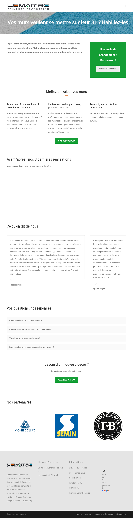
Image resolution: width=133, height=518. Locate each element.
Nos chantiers (75, 478)
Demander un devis (107, 69)
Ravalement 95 (75, 483)
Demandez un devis (66, 380)
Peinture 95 (74, 488)
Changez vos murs (66, 141)
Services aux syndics (78, 468)
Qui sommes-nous (77, 473)
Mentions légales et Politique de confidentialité (105, 514)
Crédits (79, 514)
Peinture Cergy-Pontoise (79, 493)
